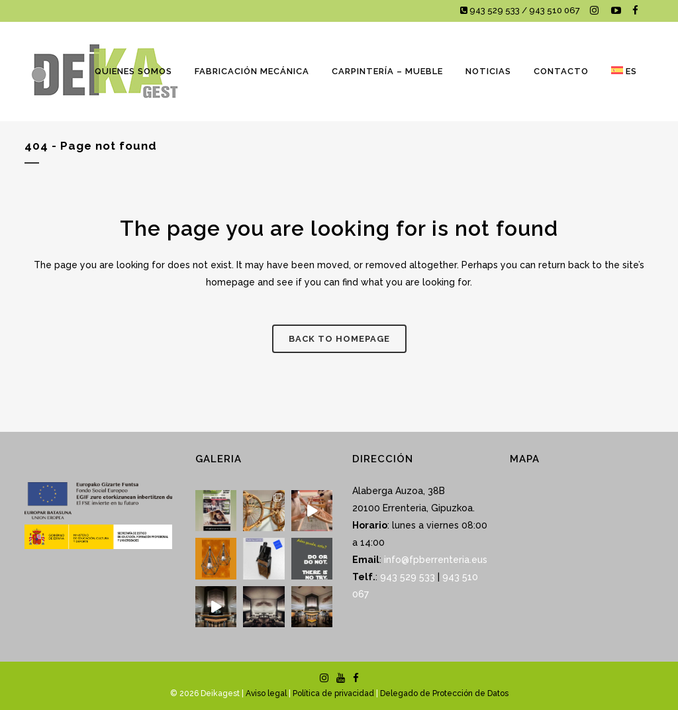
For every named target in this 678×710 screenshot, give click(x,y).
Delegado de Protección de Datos (444, 693)
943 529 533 (407, 577)
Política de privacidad (333, 693)
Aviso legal (266, 693)
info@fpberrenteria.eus (435, 559)
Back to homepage (339, 339)
